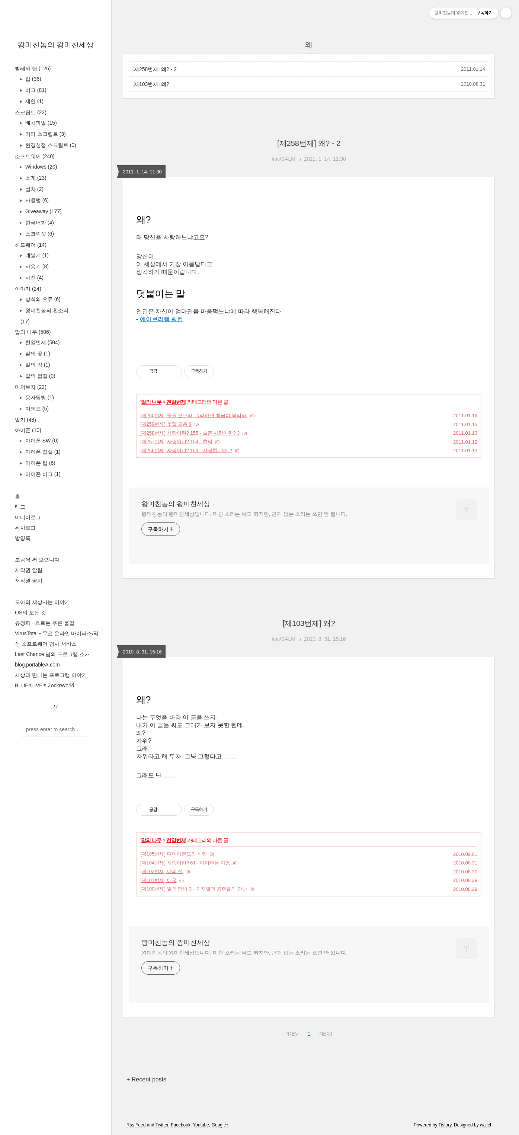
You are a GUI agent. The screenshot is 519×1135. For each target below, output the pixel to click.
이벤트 (36, 409)
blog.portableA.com (37, 665)
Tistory (445, 1125)
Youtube (201, 1125)
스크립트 (31, 112)
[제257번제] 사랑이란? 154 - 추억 (176, 441)
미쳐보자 (31, 387)
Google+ (220, 1125)
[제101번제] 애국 (158, 880)
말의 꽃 (37, 354)
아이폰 (28, 430)
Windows (40, 167)
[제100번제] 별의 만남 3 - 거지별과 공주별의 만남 (193, 889)
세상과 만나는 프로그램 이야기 (51, 675)
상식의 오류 (42, 299)
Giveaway (43, 211)
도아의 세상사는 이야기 (42, 602)
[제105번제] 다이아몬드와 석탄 (173, 854)
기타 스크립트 (45, 134)
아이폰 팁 (39, 463)
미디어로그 (28, 517)
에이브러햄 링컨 (161, 319)
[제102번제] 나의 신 (161, 871)
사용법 (36, 200)
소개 (35, 178)
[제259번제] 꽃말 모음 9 (166, 424)
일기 (25, 420)
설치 (34, 189)
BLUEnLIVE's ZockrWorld (44, 685)
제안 (34, 101)
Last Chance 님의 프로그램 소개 (52, 654)
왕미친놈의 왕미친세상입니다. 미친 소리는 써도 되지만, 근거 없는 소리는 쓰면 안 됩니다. (244, 514)
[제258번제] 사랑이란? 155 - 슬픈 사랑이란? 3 (190, 433)
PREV (290, 1033)
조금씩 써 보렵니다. (38, 560)
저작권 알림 (28, 570)
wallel (485, 1125)
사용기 (36, 266)
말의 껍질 (39, 376)
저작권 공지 (28, 581)
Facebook (180, 1125)
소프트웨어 (35, 156)
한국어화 (39, 223)
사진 (34, 278)
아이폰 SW (41, 441)
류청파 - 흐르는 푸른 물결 (44, 623)
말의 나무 (33, 332)
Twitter (162, 1125)
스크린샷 (39, 234)
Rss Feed (135, 1125)
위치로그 (25, 528)
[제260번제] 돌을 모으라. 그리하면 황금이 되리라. (193, 415)
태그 (20, 507)
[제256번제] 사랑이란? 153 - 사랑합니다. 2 (186, 450)
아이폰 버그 (42, 474)
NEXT (325, 1033)
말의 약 (37, 365)
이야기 (28, 289)
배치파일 (40, 123)
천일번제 (42, 342)
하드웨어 (31, 245)
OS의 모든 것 (30, 613)
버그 (35, 90)
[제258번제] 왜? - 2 (154, 69)
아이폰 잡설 (42, 452)
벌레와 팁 (33, 68)
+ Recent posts (146, 1079)
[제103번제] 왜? (150, 84)
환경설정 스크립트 (50, 145)
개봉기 (36, 255)
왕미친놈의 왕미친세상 (55, 45)
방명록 (23, 538)
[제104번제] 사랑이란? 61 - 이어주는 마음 (185, 863)
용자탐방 (39, 397)
